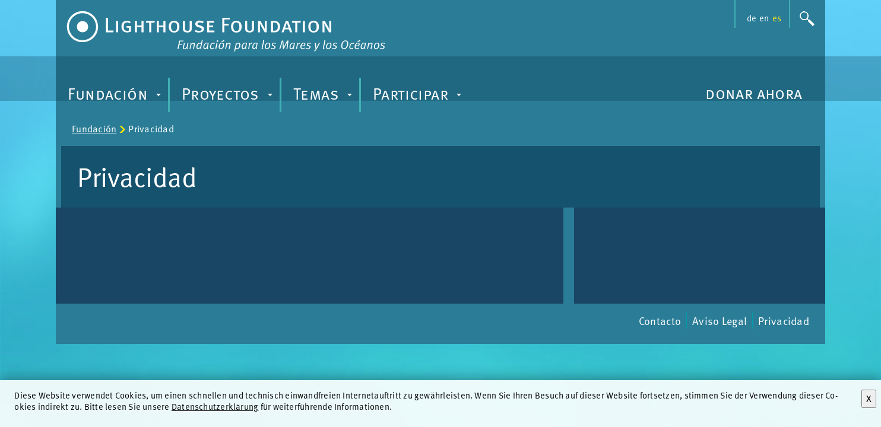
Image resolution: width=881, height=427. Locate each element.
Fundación (116, 96)
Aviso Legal (719, 321)
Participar (419, 96)
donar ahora (754, 92)
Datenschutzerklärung (215, 406)
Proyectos (228, 96)
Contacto (660, 321)
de (751, 17)
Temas (324, 96)
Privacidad (783, 321)
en (764, 17)
